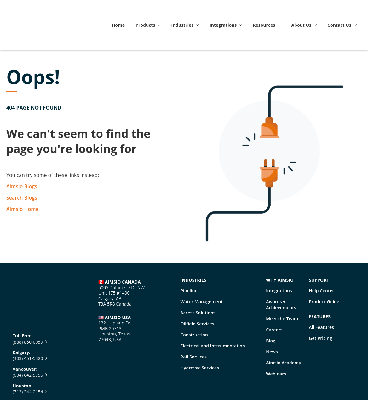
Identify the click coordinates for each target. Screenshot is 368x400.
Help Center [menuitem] (321, 261)
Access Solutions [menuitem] (197, 283)
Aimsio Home (22, 179)
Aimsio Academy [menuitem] (283, 333)
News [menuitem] (272, 322)
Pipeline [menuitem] (188, 261)
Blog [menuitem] (270, 311)
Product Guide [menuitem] (324, 272)
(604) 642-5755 (28, 307)
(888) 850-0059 (28, 274)
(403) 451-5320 (28, 291)
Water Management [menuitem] (201, 272)
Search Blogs (21, 167)
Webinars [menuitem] (276, 344)
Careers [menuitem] (274, 300)
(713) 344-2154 (28, 324)
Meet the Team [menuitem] (282, 289)
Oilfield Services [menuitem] (197, 294)
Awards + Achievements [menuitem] (281, 275)
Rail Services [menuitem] (193, 327)
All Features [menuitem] (321, 297)
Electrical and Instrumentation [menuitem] (212, 316)
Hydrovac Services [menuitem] (199, 338)
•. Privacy (138, 383)
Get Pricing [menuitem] (320, 308)
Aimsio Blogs (21, 156)
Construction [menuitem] (194, 305)
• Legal (115, 383)
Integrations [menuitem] (279, 261)
